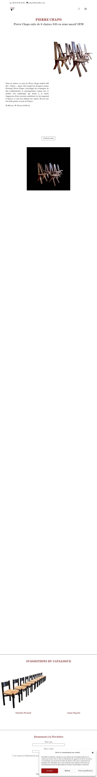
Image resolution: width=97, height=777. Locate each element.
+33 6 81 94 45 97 (18, 3)
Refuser (67, 771)
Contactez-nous (48, 138)
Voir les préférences (85, 771)
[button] (93, 753)
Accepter (50, 771)
